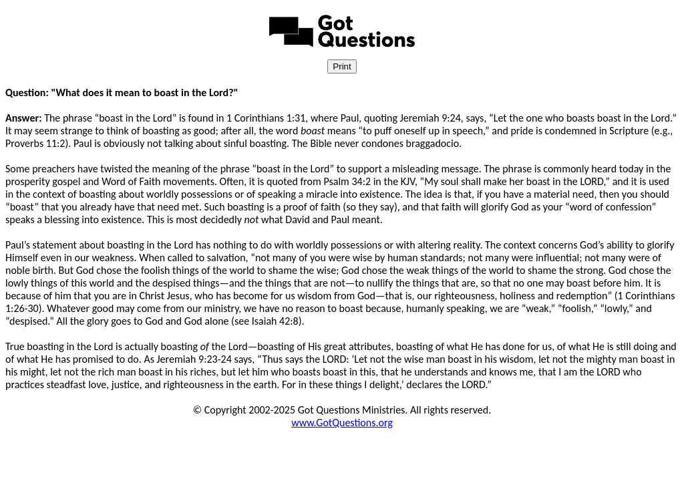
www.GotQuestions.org (342, 422)
